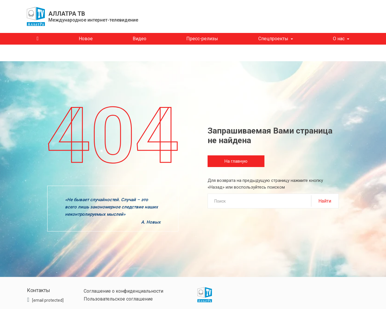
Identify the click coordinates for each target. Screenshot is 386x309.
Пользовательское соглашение (118, 299)
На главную (236, 161)
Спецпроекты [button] (273, 38)
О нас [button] (339, 38)
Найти (324, 201)
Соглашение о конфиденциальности (123, 291)
